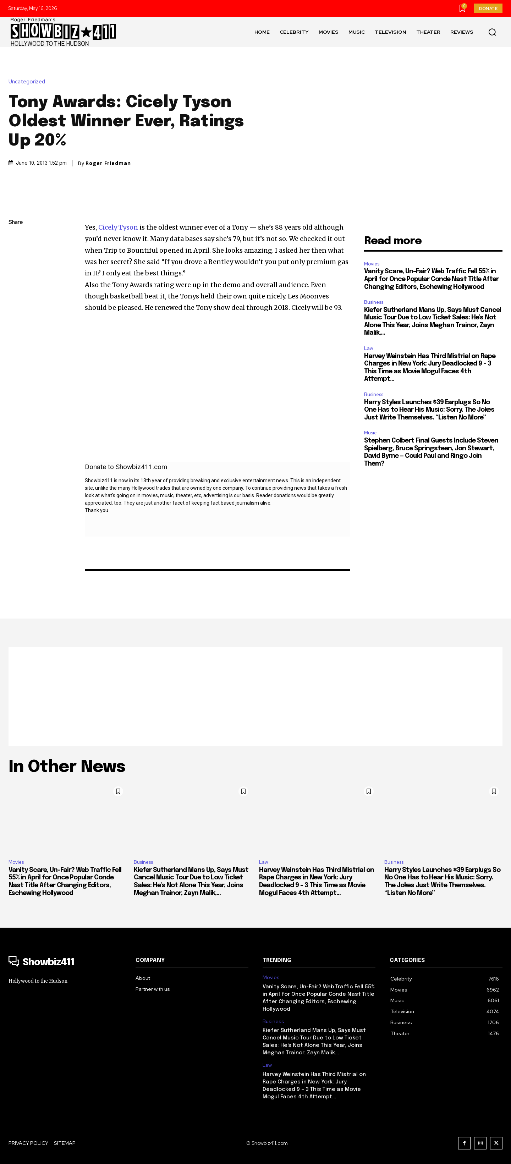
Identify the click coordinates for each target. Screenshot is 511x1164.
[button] (492, 32)
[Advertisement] (255, 696)
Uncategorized (29, 81)
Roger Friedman (108, 163)
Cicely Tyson (118, 227)
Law (368, 348)
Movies (371, 264)
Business (373, 302)
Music (370, 433)
